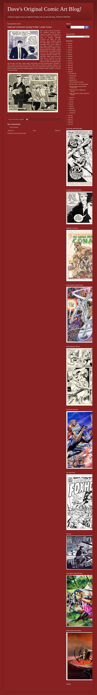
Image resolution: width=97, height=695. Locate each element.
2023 (69, 47)
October (71, 78)
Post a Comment (14, 127)
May (70, 104)
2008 (69, 122)
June (70, 102)
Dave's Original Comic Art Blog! (44, 9)
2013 (69, 69)
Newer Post (11, 130)
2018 (69, 58)
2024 (69, 45)
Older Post (57, 130)
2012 (69, 71)
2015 (69, 65)
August (71, 97)
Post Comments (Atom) (20, 133)
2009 (69, 120)
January (71, 112)
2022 (69, 50)
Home (34, 130)
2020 (69, 54)
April (70, 106)
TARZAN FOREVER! (63, 17)
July (70, 99)
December (72, 73)
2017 (69, 61)
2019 (69, 56)
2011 (69, 115)
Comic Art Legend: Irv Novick (76, 82)
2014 (69, 67)
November (72, 76)
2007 (69, 124)
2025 (69, 43)
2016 (69, 63)
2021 (69, 52)
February (71, 110)
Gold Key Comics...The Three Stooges (78, 84)
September (72, 80)
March (71, 108)
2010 (69, 117)
